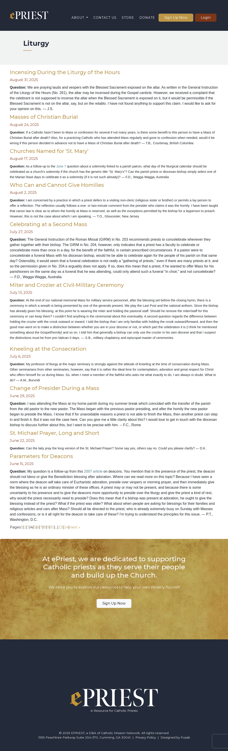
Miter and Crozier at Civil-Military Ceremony (67, 285)
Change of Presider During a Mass (54, 388)
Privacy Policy (145, 737)
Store (128, 18)
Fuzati (185, 737)
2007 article (93, 471)
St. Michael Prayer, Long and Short (54, 433)
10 (52, 527)
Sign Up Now (175, 17)
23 (60, 527)
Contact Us (104, 18)
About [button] (78, 18)
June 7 (61, 166)
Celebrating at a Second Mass (48, 224)
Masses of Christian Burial (44, 117)
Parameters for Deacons (41, 456)
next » (74, 527)
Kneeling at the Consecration (48, 349)
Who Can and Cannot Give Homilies (57, 185)
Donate (147, 18)
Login (206, 17)
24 (66, 527)
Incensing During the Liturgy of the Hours (65, 72)
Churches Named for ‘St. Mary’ (49, 151)
